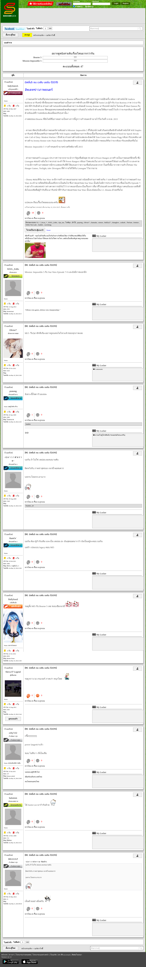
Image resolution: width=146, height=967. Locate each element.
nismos (100, 222)
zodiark (123, 222)
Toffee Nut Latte (31, 225)
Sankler (41, 225)
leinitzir (136, 222)
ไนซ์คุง (68, 222)
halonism (13, 798)
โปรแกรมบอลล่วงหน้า (41, 955)
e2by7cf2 (13, 733)
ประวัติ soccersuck (64, 955)
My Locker (99, 236)
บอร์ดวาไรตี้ (50, 35)
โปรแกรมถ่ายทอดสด (23, 955)
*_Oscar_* (43, 222)
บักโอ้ (74, 222)
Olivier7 (87, 222)
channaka (94, 222)
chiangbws (116, 222)
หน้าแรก (4, 955)
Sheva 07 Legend (13, 672)
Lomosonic (99, 369)
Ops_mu (62, 222)
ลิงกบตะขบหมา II (32, 222)
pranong (13, 391)
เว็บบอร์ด (53, 955)
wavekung (47, 225)
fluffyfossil (13, 599)
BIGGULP (13, 859)
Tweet (48, 230)
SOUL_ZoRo (53, 222)
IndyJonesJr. (13, 86)
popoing (80, 222)
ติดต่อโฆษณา (77, 955)
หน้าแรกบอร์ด (38, 35)
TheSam (130, 222)
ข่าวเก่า (11, 955)
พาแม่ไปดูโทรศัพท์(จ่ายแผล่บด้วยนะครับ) (110, 435)
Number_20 (30, 506)
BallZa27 (107, 222)
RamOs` (13, 538)
